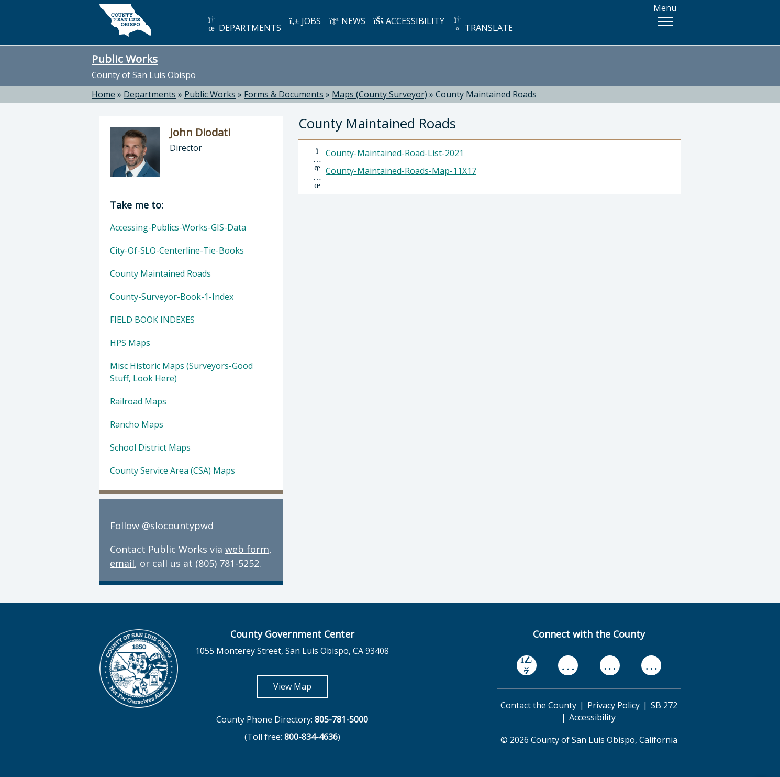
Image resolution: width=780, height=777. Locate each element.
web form (247, 549)
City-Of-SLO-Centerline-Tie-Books (177, 250)
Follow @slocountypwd (162, 525)
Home (103, 94)
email (122, 563)
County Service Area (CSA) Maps (172, 470)
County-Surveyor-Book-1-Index (171, 296)
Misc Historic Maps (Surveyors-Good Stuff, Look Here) (181, 372)
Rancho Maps (136, 424)
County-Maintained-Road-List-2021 (395, 153)
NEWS (347, 21)
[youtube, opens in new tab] (568, 665)
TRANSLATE (482, 24)
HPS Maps (130, 342)
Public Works (125, 58)
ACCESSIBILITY (408, 21)
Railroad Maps (138, 401)
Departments (150, 94)
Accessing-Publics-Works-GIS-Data (178, 227)
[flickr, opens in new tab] (609, 665)
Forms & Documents (284, 94)
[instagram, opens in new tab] (651, 665)
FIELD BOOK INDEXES (152, 319)
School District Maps (150, 447)
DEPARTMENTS (243, 24)
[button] (665, 21)
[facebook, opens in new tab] (526, 665)
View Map (300, 686)
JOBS (305, 21)
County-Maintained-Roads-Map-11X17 (401, 171)
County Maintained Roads (486, 94)
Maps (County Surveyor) (379, 94)
